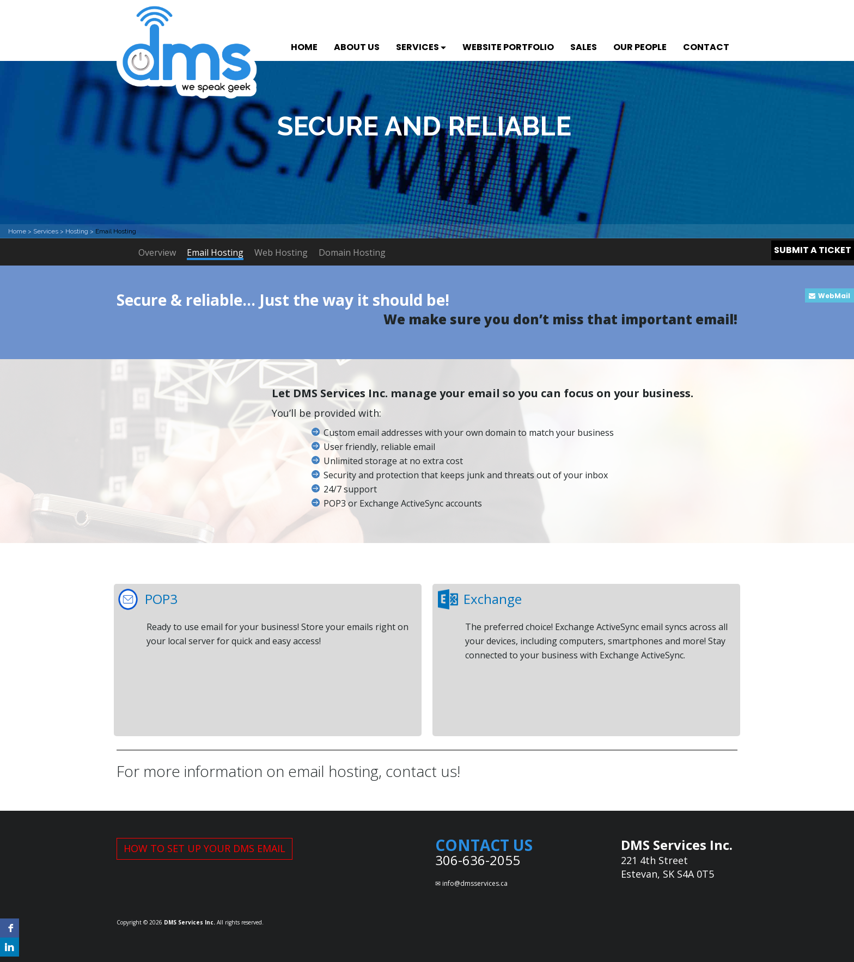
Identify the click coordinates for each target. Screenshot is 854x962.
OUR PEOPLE (640, 47)
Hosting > (80, 231)
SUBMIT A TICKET (812, 250)
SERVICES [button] (421, 47)
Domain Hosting (352, 252)
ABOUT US (357, 47)
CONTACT (706, 47)
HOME (304, 47)
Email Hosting (215, 253)
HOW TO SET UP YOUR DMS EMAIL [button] (204, 848)
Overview (157, 252)
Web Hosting (281, 252)
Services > (49, 231)
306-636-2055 (477, 860)
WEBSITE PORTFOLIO (508, 47)
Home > (20, 231)
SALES (583, 47)
